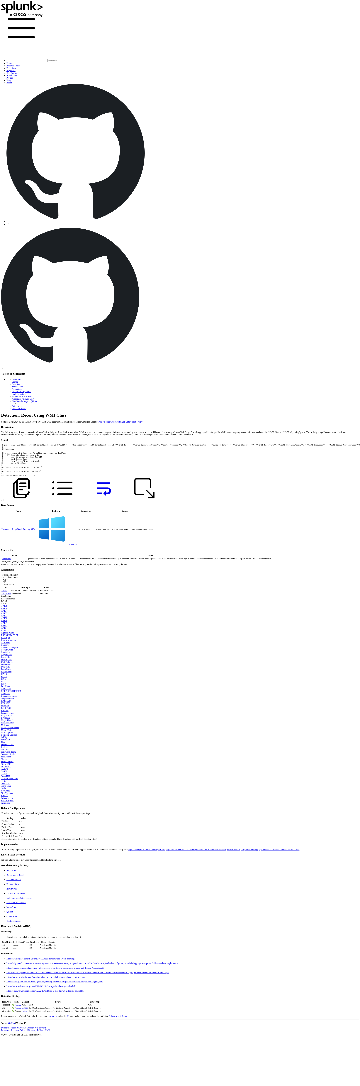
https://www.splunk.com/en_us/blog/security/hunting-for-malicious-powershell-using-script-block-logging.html (54, 988)
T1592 (4, 597)
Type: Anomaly (104, 422)
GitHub (11, 1029)
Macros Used (17, 387)
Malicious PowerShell (16, 909)
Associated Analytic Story (23, 399)
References (16, 406)
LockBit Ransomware (15, 900)
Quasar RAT (11, 923)
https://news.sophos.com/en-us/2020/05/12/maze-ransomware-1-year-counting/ (40, 965)
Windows (73, 551)
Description (17, 379)
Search (15, 382)
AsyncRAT (11, 877)
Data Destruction (13, 886)
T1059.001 (6, 600)
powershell (6, 565)
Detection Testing (19, 408)
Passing (18, 1011)
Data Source (17, 384)
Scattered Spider (13, 927)
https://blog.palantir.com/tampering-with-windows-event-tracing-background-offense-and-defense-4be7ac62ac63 (55, 974)
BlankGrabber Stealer (15, 881)
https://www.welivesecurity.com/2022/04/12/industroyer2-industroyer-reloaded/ (40, 993)
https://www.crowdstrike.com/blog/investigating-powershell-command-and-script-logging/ (45, 983)
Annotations (17, 389)
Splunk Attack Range (118, 1022)
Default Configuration (21, 391)
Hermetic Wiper (13, 891)
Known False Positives (22, 396)
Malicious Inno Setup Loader (19, 904)
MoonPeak (11, 913)
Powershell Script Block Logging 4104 (18, 535)
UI (68, 1022)
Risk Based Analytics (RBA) (24, 401)
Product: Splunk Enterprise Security (126, 422)
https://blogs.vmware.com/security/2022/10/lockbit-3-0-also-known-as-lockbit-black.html (45, 997)
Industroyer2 (12, 895)
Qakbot (9, 918)
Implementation (19, 394)
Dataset (25, 1014)
